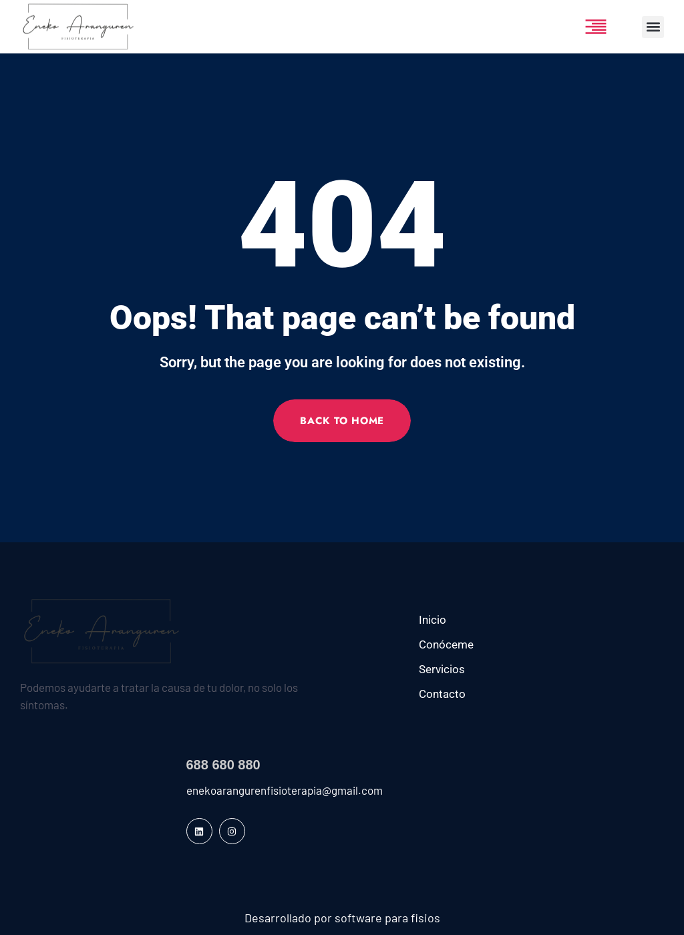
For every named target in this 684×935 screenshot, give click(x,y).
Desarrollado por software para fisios (342, 917)
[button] (653, 27)
